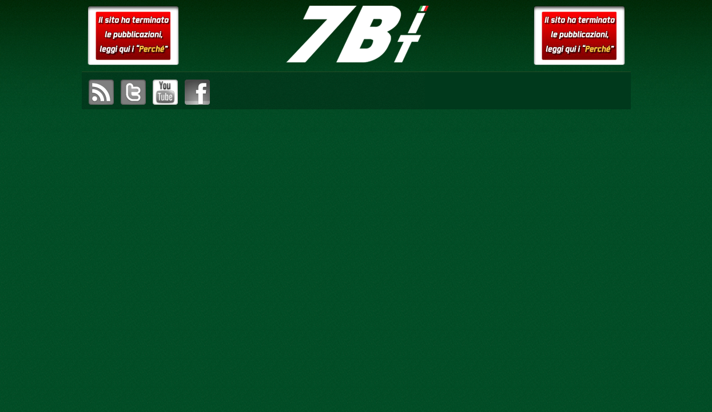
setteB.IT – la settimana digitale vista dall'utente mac (356, 34)
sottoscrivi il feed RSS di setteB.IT (101, 92)
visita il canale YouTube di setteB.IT (165, 92)
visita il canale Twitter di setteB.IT (133, 92)
